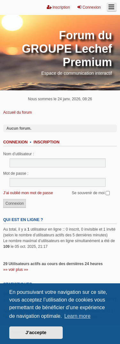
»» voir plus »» (15, 269)
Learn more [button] (77, 316)
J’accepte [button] (36, 332)
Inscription (47, 142)
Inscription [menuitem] (58, 7)
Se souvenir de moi (91, 193)
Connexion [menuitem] (89, 7)
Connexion (15, 142)
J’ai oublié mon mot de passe (28, 193)
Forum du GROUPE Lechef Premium (67, 49)
